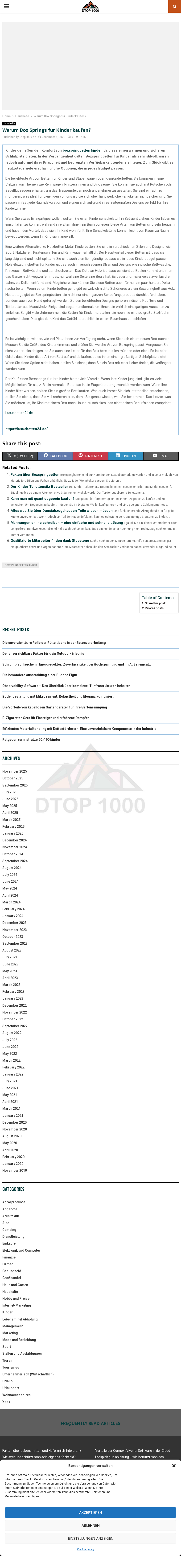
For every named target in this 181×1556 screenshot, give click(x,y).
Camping (9, 1230)
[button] (174, 1465)
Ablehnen (91, 1525)
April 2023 (10, 978)
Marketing (10, 1333)
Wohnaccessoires (16, 1395)
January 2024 (12, 916)
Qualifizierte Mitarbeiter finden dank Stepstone (50, 540)
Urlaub (7, 1381)
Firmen (7, 1264)
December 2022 (14, 1005)
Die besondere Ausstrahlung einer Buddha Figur (39, 675)
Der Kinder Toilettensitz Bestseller (39, 486)
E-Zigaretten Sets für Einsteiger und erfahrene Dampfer (45, 718)
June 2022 (10, 1047)
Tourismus (10, 1367)
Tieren (7, 1360)
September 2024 (15, 861)
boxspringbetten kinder (82, 150)
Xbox (6, 1402)
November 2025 (14, 771)
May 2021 (9, 1095)
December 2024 (14, 840)
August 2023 (11, 950)
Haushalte (9, 123)
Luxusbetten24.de (19, 413)
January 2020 (12, 1164)
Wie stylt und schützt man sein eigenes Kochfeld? (39, 1457)
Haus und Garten (15, 1285)
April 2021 (10, 1102)
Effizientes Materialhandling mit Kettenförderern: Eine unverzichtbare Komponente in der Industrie (79, 729)
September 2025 (15, 785)
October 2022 (12, 1019)
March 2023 (11, 985)
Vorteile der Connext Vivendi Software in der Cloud (132, 1451)
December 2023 (14, 923)
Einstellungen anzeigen (90, 1538)
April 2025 (10, 813)
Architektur (10, 1216)
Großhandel (11, 1278)
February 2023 (13, 991)
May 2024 (9, 888)
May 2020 (9, 1143)
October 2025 (12, 778)
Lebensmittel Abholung (20, 1319)
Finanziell (9, 1257)
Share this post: (155, 603)
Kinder (7, 1312)
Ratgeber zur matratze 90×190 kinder (31, 739)
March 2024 (11, 902)
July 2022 (9, 1040)
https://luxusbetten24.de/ (26, 429)
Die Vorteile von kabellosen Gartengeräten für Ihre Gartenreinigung (54, 707)
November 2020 (14, 1129)
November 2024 (14, 847)
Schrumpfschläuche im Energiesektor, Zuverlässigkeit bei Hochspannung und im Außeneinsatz (76, 664)
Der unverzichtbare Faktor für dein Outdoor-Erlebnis (43, 653)
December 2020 (14, 1122)
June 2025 (10, 799)
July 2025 (9, 792)
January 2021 (12, 1115)
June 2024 (10, 881)
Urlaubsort (10, 1388)
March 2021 (11, 1108)
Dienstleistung (13, 1236)
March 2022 (11, 1060)
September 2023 (15, 943)
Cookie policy (85, 1549)
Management (12, 1326)
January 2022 (12, 1074)
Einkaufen (9, 1243)
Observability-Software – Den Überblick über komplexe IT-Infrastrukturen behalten (66, 686)
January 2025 (12, 833)
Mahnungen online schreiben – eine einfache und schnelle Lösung (67, 523)
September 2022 (15, 1026)
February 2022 (13, 1067)
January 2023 (12, 998)
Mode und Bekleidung (19, 1340)
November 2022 (14, 1012)
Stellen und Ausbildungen (22, 1353)
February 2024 (13, 909)
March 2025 (11, 820)
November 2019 (14, 1170)
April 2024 (10, 895)
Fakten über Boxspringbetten (35, 474)
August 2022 (11, 1033)
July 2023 (9, 957)
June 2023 (10, 964)
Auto (5, 1223)
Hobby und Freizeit (16, 1298)
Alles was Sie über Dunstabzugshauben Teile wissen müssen (62, 511)
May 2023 (9, 971)
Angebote (9, 1209)
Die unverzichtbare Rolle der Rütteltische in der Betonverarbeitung (54, 643)
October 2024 (12, 854)
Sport (6, 1347)
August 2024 (11, 868)
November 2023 (14, 930)
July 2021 (9, 1081)
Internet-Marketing (16, 1305)
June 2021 (10, 1088)
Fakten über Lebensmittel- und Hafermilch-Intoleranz (41, 1451)
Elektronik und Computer (21, 1250)
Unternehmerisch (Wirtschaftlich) (28, 1374)
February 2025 (13, 826)
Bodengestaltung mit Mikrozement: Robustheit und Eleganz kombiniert (58, 696)
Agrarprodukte (13, 1202)
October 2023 (12, 937)
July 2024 (9, 875)
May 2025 (9, 806)
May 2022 (9, 1053)
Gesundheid (11, 1271)
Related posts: (154, 608)
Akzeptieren (90, 1512)
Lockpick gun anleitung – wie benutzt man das (129, 1457)
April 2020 (10, 1150)
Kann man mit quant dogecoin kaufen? (42, 499)
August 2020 (11, 1136)
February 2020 (13, 1157)
